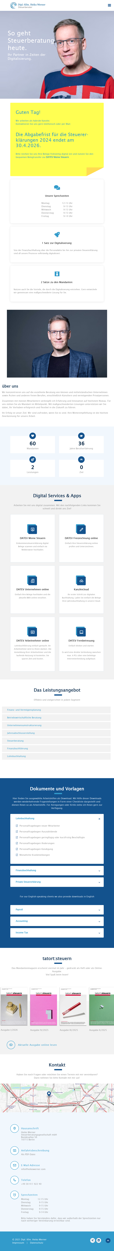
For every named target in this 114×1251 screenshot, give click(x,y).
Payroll (58, 909)
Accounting (58, 921)
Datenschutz (36, 1243)
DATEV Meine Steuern (57, 157)
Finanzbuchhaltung (58, 870)
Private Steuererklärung (58, 882)
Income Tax (58, 932)
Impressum (18, 1243)
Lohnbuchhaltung (58, 818)
